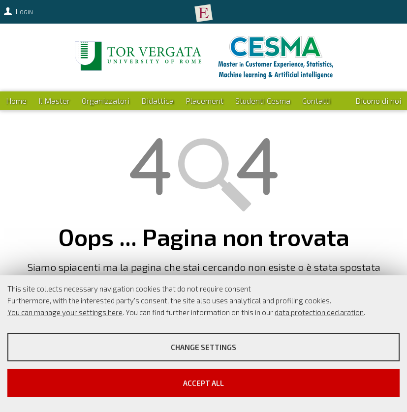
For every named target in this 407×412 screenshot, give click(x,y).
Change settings (203, 347)
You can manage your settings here (65, 312)
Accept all (203, 383)
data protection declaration (319, 312)
